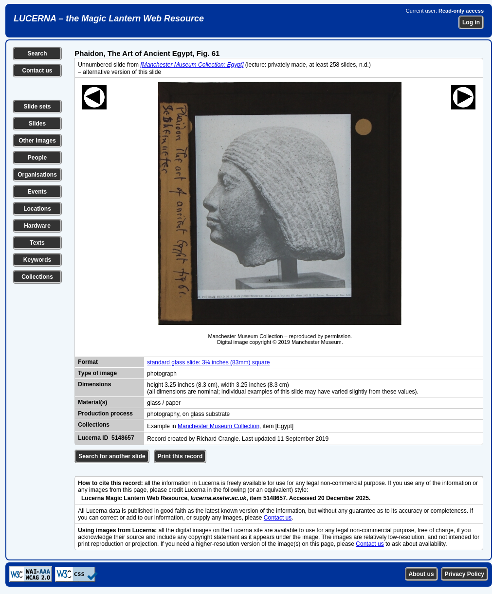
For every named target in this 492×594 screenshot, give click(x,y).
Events (37, 191)
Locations (37, 208)
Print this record (180, 456)
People (37, 157)
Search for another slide (111, 456)
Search (37, 53)
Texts (37, 242)
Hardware (37, 225)
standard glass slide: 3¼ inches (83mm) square (208, 362)
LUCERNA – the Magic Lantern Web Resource (109, 18)
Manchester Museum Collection (218, 426)
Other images (37, 140)
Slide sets (37, 106)
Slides (37, 123)
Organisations (37, 174)
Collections (37, 276)
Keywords (37, 259)
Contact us (37, 70)
